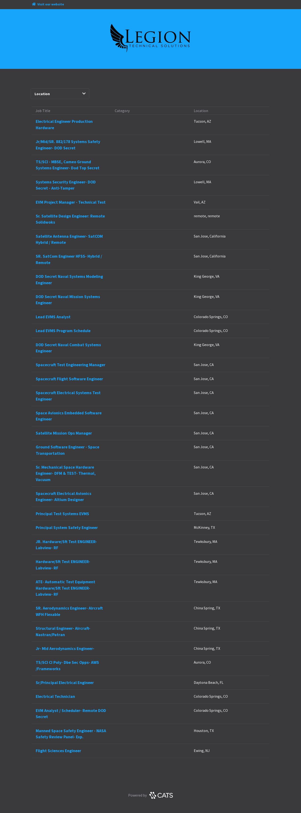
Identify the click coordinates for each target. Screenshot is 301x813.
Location (60, 93)
